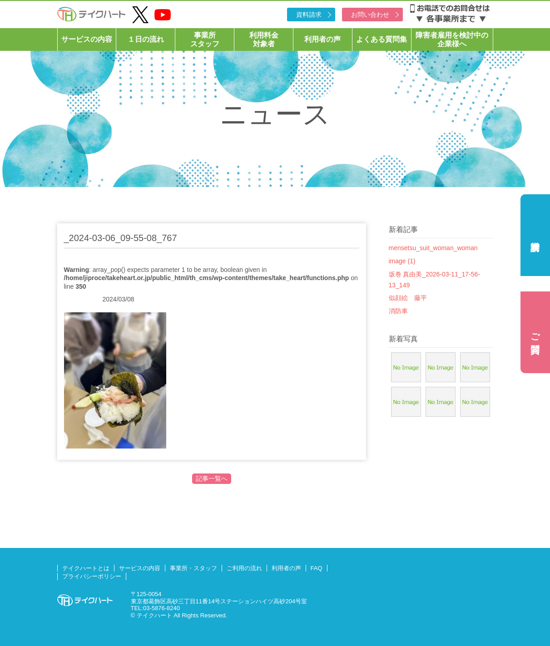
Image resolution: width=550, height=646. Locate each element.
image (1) (402, 261)
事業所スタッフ (204, 39)
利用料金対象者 (263, 39)
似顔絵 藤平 (408, 297)
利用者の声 (322, 39)
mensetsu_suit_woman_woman (433, 247)
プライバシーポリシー (91, 576)
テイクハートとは (85, 568)
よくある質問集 (381, 39)
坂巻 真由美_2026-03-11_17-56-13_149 (435, 280)
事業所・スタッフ (193, 568)
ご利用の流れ (244, 568)
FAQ (316, 568)
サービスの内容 (86, 39)
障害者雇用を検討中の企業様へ (452, 39)
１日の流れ (146, 39)
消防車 (398, 311)
